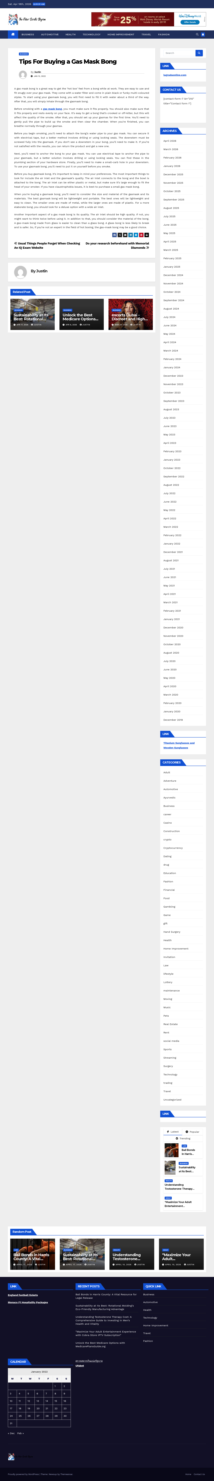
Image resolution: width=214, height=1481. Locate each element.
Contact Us (199, 1474)
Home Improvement (121, 34)
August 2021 (171, 560)
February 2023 (172, 451)
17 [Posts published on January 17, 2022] (11, 1408)
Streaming (169, 1057)
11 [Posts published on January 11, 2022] (20, 1400)
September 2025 (173, 199)
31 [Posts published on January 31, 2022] (11, 1423)
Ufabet (80, 1365)
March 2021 (170, 602)
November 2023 (173, 384)
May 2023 (169, 434)
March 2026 (170, 149)
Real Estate (170, 1024)
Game (167, 915)
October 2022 (171, 468)
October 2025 (171, 191)
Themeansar (66, 1474)
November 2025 (173, 182)
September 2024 (173, 300)
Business (28, 34)
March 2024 (170, 350)
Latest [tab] (173, 1131)
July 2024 (169, 317)
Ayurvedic (169, 797)
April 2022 (169, 518)
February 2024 (172, 359)
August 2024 (171, 308)
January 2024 (171, 367)
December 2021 (173, 552)
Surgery (168, 1066)
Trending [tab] (183, 1138)
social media (171, 1040)
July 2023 (169, 417)
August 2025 (171, 207)
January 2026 (171, 166)
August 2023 (171, 409)
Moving (167, 998)
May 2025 (169, 233)
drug (166, 864)
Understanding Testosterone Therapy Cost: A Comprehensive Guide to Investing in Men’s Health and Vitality (104, 1320)
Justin (37, 72)
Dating (167, 856)
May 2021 (169, 585)
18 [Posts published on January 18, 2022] (20, 1408)
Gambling (169, 906)
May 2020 (169, 677)
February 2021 (172, 610)
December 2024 (173, 275)
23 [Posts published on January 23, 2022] (65, 1408)
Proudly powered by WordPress (24, 1474)
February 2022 (172, 535)
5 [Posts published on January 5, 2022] (28, 1393)
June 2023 (169, 426)
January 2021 (171, 619)
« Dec (11, 1433)
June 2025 (169, 224)
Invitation (169, 957)
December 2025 (173, 174)
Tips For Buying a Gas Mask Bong (68, 61)
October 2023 (171, 392)
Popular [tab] (192, 1131)
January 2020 (171, 711)
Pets (166, 1015)
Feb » (20, 1433)
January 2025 (171, 266)
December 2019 (173, 719)
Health (71, 34)
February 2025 (172, 258)
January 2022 (171, 543)
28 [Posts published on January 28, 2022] (47, 1415)
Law (165, 965)
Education (169, 873)
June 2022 (169, 501)
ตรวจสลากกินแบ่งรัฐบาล (89, 1360)
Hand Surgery (171, 931)
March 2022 (170, 526)
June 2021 (169, 577)
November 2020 (173, 635)
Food (166, 898)
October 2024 (171, 291)
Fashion (164, 34)
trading (167, 1082)
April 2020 (169, 686)
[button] (197, 34)
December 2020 (173, 627)
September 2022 (173, 476)
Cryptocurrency (173, 847)
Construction (171, 831)
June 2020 (170, 669)
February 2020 (172, 703)
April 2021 (169, 593)
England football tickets (23, 1295)
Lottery (167, 982)
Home (188, 1474)
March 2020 (170, 694)
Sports (167, 1049)
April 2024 (169, 342)
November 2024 (173, 283)
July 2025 (169, 216)
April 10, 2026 (124, 1264)
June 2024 (169, 325)
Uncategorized (172, 1099)
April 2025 (169, 241)
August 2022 (171, 484)
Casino (167, 822)
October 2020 (172, 644)
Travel (146, 34)
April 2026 (169, 140)
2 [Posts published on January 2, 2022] (64, 1386)
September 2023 (173, 400)
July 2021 (169, 568)
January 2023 (171, 459)
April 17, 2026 (25, 1264)
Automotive (50, 34)
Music (167, 1007)
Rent (166, 1032)
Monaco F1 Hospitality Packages (28, 1302)
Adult (166, 772)
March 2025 (170, 249)
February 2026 (172, 157)
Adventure (169, 780)
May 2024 (169, 333)
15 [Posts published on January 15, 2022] (56, 1400)
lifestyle (168, 973)
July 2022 (169, 493)
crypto (167, 839)
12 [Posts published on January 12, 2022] (29, 1400)
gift (165, 923)
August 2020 (171, 652)
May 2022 (169, 510)
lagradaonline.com (174, 74)
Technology (92, 34)
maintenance (171, 990)
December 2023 (173, 375)
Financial (169, 889)
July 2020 (169, 661)
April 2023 (169, 442)
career (167, 814)
